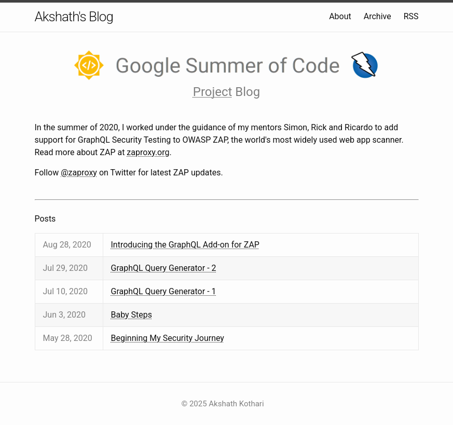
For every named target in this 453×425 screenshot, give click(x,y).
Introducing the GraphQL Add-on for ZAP (185, 245)
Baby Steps (132, 315)
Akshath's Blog (74, 16)
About (340, 16)
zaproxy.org (148, 152)
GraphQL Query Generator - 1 (163, 291)
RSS (411, 16)
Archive (377, 16)
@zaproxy (79, 172)
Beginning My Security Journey (167, 338)
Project (212, 92)
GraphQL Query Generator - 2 (163, 268)
